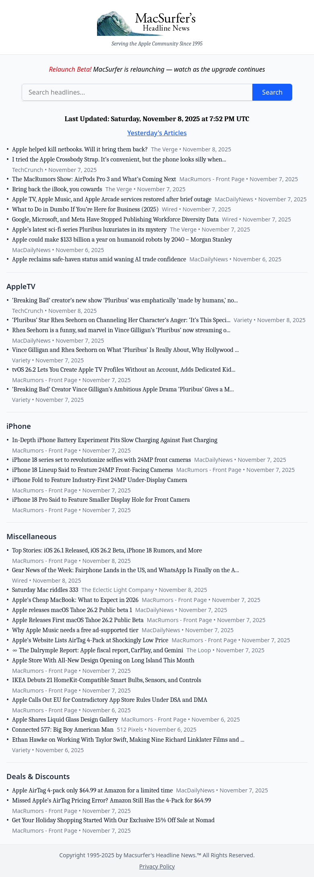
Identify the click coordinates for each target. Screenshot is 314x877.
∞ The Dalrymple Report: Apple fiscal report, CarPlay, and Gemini (97, 650)
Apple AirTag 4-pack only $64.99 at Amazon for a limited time (92, 790)
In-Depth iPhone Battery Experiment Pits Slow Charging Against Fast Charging (114, 440)
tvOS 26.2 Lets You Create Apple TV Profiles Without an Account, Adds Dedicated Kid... (124, 369)
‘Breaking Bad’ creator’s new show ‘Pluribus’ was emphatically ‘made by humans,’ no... (125, 300)
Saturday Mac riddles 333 (45, 590)
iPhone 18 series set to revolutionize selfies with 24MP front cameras (101, 459)
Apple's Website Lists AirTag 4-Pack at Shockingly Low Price (90, 640)
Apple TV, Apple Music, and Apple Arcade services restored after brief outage (111, 199)
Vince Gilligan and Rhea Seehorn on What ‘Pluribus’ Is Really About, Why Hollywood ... (125, 350)
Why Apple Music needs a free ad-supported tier (75, 630)
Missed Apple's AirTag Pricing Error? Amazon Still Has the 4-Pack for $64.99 (111, 800)
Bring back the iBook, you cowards (57, 189)
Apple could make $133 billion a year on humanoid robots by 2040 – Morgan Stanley (122, 239)
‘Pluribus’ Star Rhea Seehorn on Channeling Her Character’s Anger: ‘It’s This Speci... (121, 320)
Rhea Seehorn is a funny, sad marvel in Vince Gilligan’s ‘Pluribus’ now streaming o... (121, 330)
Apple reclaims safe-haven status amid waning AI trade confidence (99, 259)
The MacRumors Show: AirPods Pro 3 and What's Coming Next (94, 179)
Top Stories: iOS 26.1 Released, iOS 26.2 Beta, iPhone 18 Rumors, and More (107, 550)
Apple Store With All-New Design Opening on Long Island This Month (103, 660)
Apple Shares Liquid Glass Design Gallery (65, 719)
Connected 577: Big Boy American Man (63, 729)
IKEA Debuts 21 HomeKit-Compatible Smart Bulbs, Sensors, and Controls (106, 680)
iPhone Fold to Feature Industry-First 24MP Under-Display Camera (99, 480)
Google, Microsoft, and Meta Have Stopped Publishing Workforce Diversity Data (115, 219)
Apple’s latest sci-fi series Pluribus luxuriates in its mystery (89, 229)
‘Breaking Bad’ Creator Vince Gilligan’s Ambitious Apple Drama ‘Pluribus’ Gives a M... (123, 389)
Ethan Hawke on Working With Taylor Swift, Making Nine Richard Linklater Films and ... (128, 739)
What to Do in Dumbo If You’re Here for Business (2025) (85, 209)
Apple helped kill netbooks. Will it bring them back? (80, 149)
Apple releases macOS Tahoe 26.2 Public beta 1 (72, 610)
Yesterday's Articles (157, 132)
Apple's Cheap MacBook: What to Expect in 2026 (75, 600)
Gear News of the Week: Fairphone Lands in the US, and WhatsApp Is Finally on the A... (125, 570)
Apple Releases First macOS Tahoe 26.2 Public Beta (78, 620)
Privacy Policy (157, 866)
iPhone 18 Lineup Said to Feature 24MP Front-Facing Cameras (92, 470)
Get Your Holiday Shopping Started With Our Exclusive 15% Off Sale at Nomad (113, 820)
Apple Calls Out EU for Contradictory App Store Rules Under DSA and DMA (109, 699)
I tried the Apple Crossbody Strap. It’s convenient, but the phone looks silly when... (119, 159)
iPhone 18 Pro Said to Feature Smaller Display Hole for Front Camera (101, 499)
